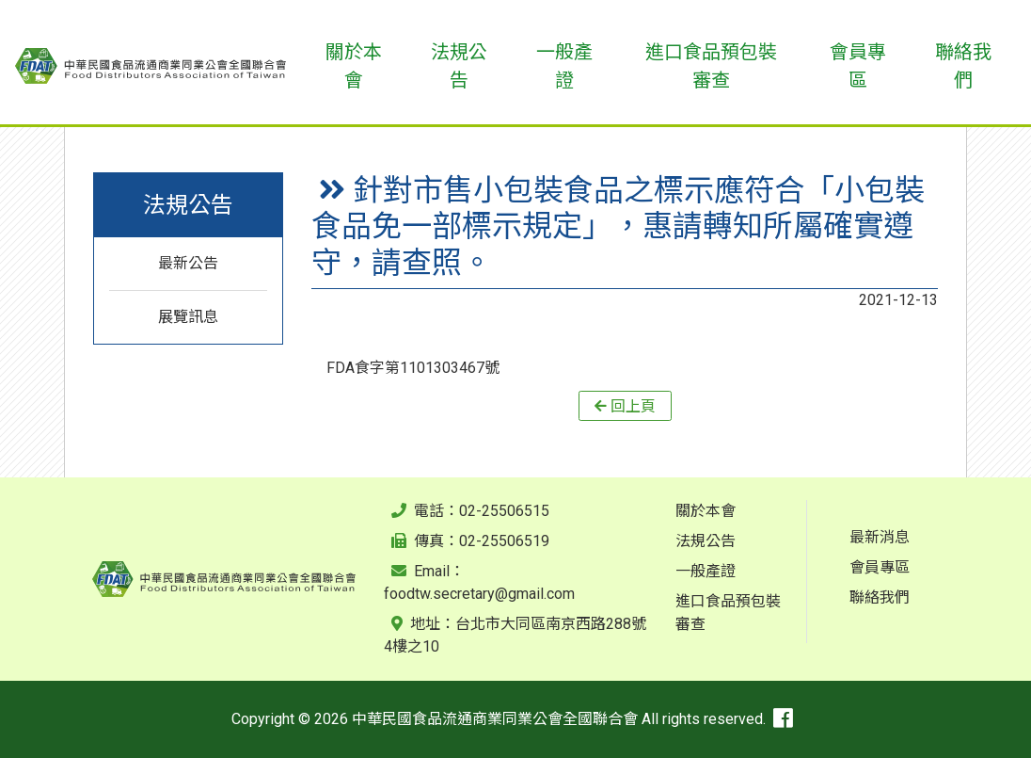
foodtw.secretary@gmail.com (479, 594)
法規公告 (705, 541)
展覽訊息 (188, 317)
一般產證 (705, 571)
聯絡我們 (879, 597)
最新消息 (879, 537)
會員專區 (879, 567)
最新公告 (188, 263)
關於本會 (705, 511)
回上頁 (633, 405)
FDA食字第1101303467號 (413, 368)
